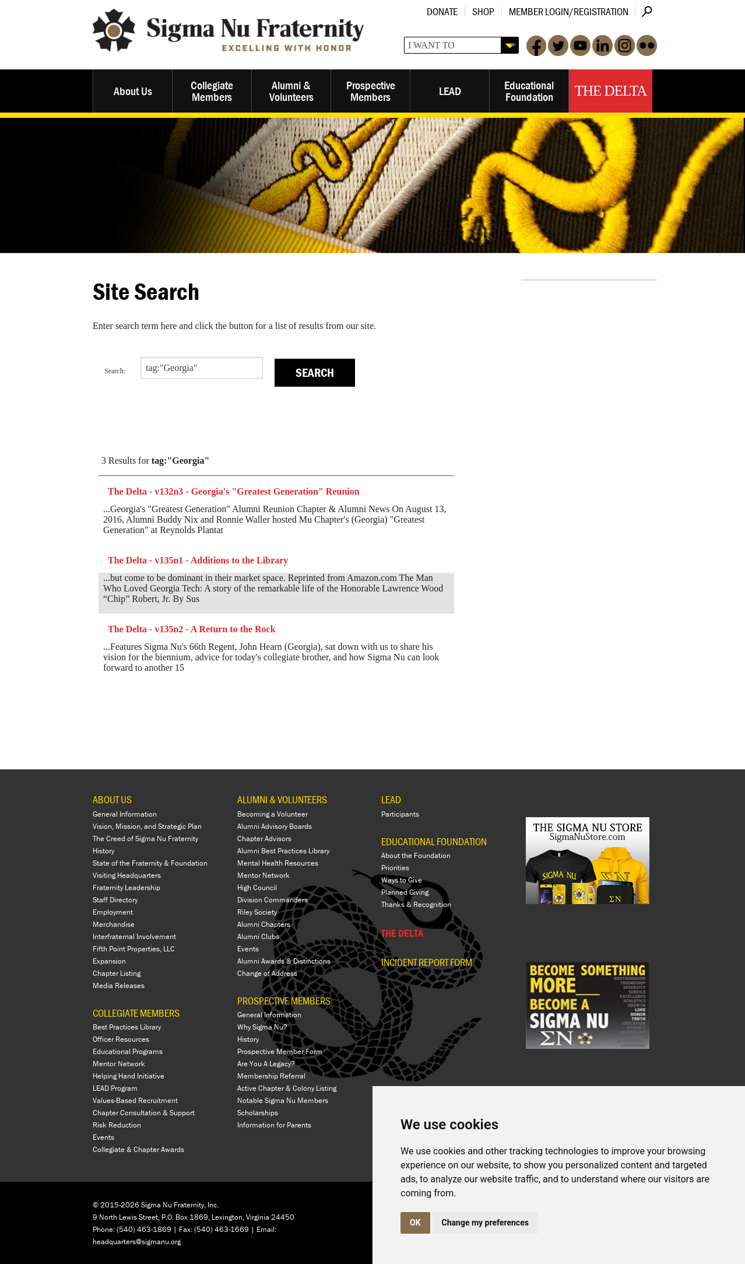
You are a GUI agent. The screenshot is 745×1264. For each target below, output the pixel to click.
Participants (400, 814)
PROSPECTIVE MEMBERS (284, 1000)
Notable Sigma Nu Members (282, 1100)
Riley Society (257, 912)
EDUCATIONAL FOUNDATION (434, 841)
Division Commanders (272, 900)
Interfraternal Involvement (134, 936)
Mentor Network (119, 1064)
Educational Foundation (529, 91)
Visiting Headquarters (127, 875)
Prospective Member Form (279, 1051)
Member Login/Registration (568, 11)
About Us (133, 90)
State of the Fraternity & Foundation (150, 863)
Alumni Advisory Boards (274, 826)
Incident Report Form (426, 962)
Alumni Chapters (263, 924)
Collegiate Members (212, 91)
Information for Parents (274, 1125)
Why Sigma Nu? (262, 1027)
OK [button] (415, 1222)
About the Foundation (416, 855)
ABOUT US (112, 799)
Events (103, 1137)
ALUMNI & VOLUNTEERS (282, 799)
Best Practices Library (127, 1027)
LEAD (450, 90)
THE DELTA (402, 933)
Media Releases (119, 985)
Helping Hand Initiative (128, 1076)
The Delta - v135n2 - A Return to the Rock (192, 629)
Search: (114, 370)
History (103, 851)
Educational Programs (128, 1051)
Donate (442, 11)
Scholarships (257, 1113)
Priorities (395, 868)
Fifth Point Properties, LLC (134, 949)
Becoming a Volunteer (272, 814)
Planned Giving (404, 892)
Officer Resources (121, 1039)
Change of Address (267, 973)
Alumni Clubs (258, 936)
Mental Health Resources (277, 863)
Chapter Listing (116, 973)
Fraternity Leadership (126, 887)
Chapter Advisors (264, 838)
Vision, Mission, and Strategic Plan (147, 826)
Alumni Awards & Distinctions (284, 961)
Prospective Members (370, 91)
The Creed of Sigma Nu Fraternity (145, 838)
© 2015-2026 (116, 1205)
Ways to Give (401, 880)
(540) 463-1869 (144, 1229)
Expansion (109, 961)
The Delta (610, 91)
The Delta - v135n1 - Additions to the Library (198, 560)
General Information (125, 814)
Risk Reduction (117, 1125)
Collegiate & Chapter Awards (138, 1149)
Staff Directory (115, 900)
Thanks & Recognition (416, 904)
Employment (113, 912)
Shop (483, 11)
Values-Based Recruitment (135, 1100)
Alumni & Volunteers (291, 91)
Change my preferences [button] (485, 1222)
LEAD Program (115, 1088)
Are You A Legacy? (266, 1064)
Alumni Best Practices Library (283, 851)
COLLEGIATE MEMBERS (136, 1013)
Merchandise (114, 924)
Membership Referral (271, 1076)
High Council (257, 887)
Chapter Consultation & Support (144, 1113)
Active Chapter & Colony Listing (286, 1088)
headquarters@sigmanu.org (137, 1242)
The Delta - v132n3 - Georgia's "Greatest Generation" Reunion (234, 491)
